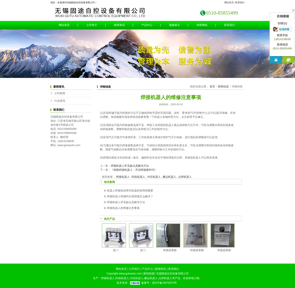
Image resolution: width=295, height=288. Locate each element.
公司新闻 (59, 93)
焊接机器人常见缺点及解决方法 (130, 165)
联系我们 (240, 2)
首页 (212, 86)
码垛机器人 (138, 176)
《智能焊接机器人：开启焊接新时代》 (134, 169)
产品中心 (146, 25)
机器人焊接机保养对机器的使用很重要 (130, 190)
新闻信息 (223, 86)
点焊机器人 (185, 176)
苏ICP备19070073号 (164, 282)
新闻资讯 (119, 25)
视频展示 (174, 25)
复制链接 (148, 273)
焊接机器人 (123, 176)
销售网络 (202, 25)
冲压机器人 (154, 176)
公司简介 (91, 25)
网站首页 (229, 2)
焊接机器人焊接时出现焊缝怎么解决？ (130, 196)
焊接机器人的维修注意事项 (123, 208)
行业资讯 (59, 100)
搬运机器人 (169, 176)
